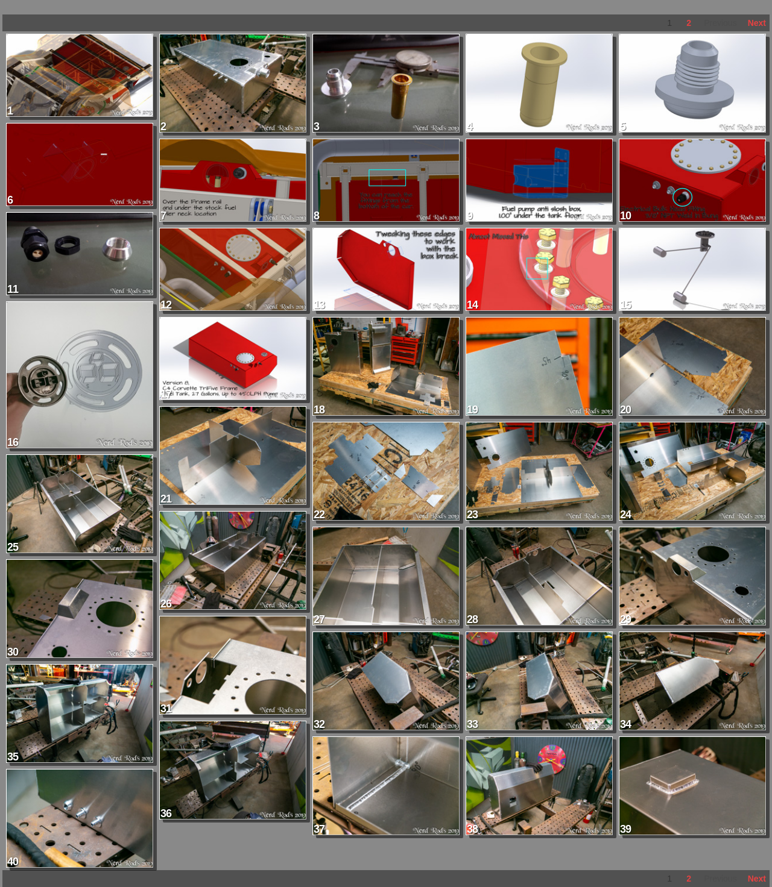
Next (757, 23)
